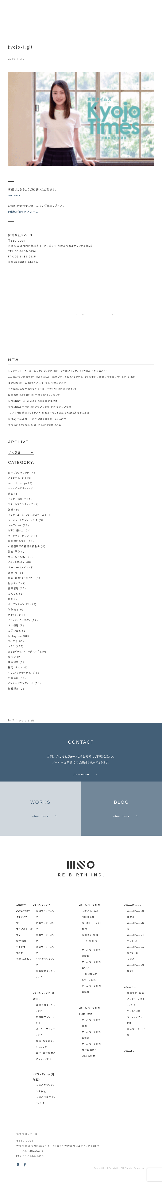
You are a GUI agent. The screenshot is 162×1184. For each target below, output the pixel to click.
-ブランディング (41, 913)
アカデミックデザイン (19, 617)
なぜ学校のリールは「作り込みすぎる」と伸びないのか (37, 384)
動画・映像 (14, 550)
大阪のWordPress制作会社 (136, 973)
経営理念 (13, 683)
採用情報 (21, 949)
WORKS (14, 195)
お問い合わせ (24, 967)
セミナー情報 (15, 499)
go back (94, 314)
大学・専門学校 (17, 555)
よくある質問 (88, 1064)
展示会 (12, 652)
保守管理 (13, 586)
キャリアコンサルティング (21, 667)
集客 (10, 494)
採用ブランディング (19, 474)
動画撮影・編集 (135, 1001)
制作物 (12, 606)
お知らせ (13, 591)
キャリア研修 (133, 1019)
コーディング (15, 525)
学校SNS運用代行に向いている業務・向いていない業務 (40, 408)
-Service (130, 995)
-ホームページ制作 (89, 913)
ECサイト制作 (89, 949)
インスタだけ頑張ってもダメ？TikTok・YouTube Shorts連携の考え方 (48, 414)
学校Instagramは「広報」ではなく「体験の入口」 (35, 426)
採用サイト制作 (90, 943)
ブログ (11, 637)
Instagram (15, 632)
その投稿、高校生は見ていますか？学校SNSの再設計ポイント (42, 390)
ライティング (14, 611)
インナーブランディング (21, 678)
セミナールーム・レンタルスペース (26, 514)
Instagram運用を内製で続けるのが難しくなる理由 (37, 420)
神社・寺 (13, 571)
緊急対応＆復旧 (17, 540)
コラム (11, 642)
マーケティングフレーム (20, 535)
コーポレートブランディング (23, 520)
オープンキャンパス (18, 601)
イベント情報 (15, 560)
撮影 (10, 596)
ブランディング (16, 479)
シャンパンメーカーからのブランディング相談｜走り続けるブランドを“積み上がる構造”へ (58, 372)
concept (23, 919)
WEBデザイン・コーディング (23, 647)
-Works (129, 1059)
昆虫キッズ (14, 581)
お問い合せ (14, 627)
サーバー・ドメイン (18, 565)
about (21, 913)
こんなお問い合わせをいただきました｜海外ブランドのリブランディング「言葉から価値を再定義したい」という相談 (71, 378)
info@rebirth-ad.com (23, 262)
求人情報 (13, 622)
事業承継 (13, 673)
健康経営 (13, 657)
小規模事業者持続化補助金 (24, 545)
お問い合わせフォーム (24, 212)
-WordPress (132, 913)
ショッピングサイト (18, 489)
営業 (10, 509)
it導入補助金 (15, 530)
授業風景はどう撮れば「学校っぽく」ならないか (34, 396)
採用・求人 (14, 662)
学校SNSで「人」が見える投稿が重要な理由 (33, 402)
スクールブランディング (20, 504)
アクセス (21, 955)
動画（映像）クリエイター (21, 576)
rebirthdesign (17, 484)
